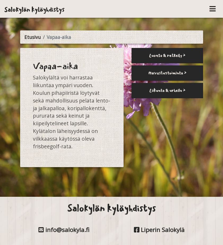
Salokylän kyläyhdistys (34, 10)
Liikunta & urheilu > (167, 90)
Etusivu (32, 37)
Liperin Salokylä (159, 230)
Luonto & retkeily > (167, 55)
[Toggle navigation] (212, 9)
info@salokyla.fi (63, 230)
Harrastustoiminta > (167, 73)
